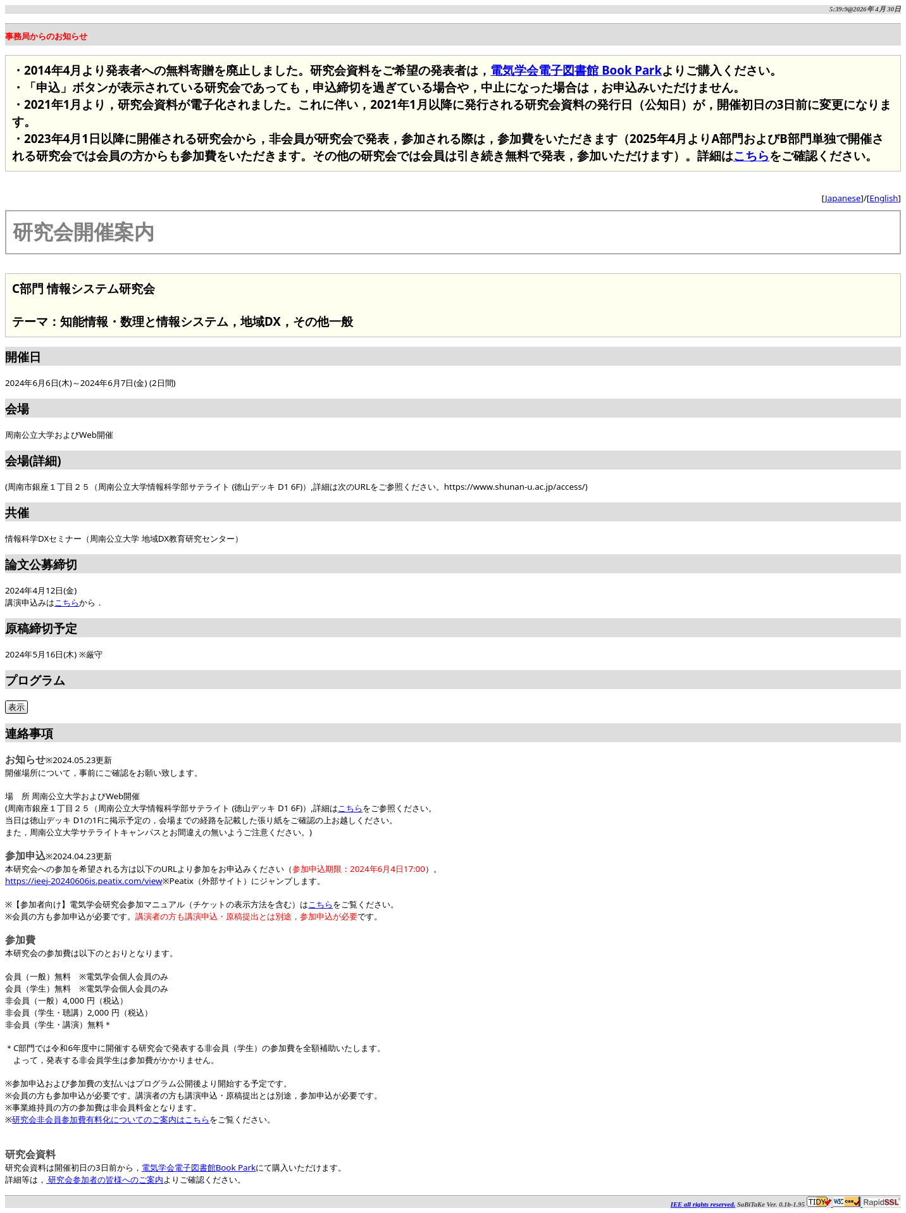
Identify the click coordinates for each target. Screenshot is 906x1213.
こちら (751, 155)
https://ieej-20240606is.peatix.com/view (83, 880)
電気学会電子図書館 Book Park (576, 70)
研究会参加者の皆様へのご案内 (104, 1179)
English (883, 198)
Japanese (842, 198)
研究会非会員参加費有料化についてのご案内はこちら (110, 1119)
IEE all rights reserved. (703, 1204)
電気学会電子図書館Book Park (199, 1167)
